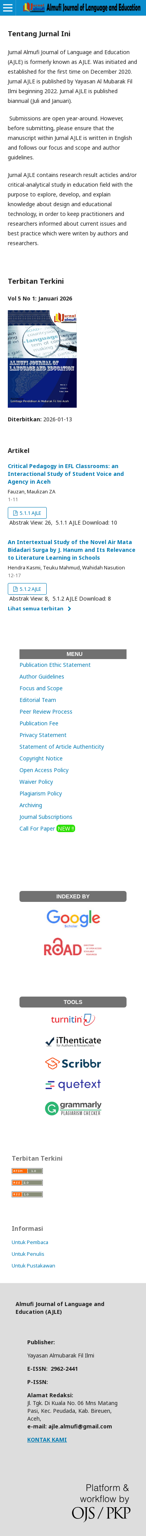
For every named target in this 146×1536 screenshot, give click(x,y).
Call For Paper (47, 828)
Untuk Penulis (28, 1253)
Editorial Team (37, 699)
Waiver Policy (36, 781)
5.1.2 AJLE (30, 588)
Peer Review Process (45, 711)
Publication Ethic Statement (55, 664)
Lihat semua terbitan (35, 608)
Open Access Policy (44, 770)
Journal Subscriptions (45, 816)
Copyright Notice (41, 758)
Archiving (30, 805)
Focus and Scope (41, 688)
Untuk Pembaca (30, 1242)
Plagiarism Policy (40, 793)
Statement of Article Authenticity (61, 746)
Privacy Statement (43, 735)
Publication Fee (38, 723)
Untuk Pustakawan (33, 1265)
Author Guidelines (41, 676)
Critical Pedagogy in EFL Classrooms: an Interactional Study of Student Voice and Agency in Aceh (66, 473)
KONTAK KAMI (47, 1439)
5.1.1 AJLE (30, 512)
